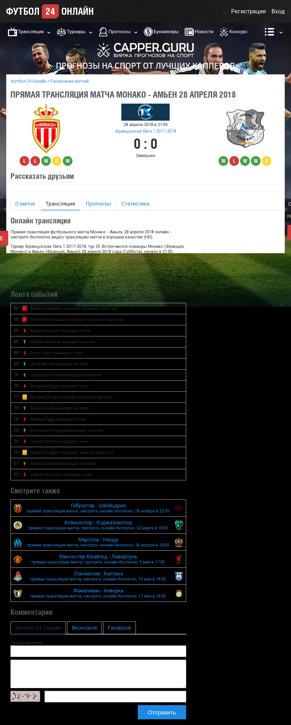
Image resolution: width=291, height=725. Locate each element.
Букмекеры (166, 31)
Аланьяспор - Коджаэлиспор (98, 525)
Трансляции (31, 31)
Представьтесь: (27, 643)
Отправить (162, 712)
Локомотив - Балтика (98, 576)
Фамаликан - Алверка (98, 593)
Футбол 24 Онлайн (29, 81)
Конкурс (238, 31)
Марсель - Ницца (98, 542)
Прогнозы (120, 31)
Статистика (135, 203)
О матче (25, 203)
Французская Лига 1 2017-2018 (145, 131)
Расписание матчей (70, 81)
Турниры (76, 31)
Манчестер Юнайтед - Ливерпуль (98, 559)
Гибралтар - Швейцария (98, 508)
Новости (204, 31)
